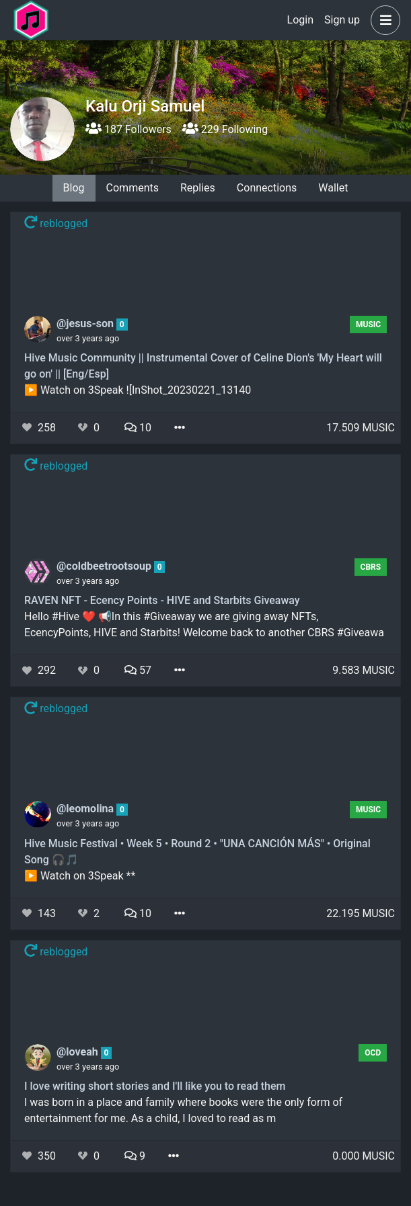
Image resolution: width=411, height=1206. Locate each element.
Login (300, 19)
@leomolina (86, 808)
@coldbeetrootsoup (105, 566)
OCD (373, 1053)
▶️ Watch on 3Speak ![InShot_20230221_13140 (137, 390)
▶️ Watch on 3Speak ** (79, 875)
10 (137, 427)
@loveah (79, 1051)
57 (137, 670)
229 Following (225, 129)
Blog (74, 187)
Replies (197, 187)
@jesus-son (86, 323)
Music (368, 324)
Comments (132, 187)
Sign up (342, 19)
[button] (382, 20)
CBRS (371, 567)
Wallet (333, 187)
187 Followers (128, 129)
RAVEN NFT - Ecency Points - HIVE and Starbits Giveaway (162, 600)
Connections (267, 187)
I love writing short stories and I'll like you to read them (154, 1086)
